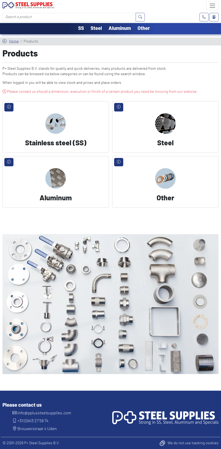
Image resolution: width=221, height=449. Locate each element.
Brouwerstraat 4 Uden (34, 429)
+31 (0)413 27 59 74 (30, 421)
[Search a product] (69, 17)
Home (14, 41)
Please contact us (22, 405)
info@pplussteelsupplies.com (41, 413)
